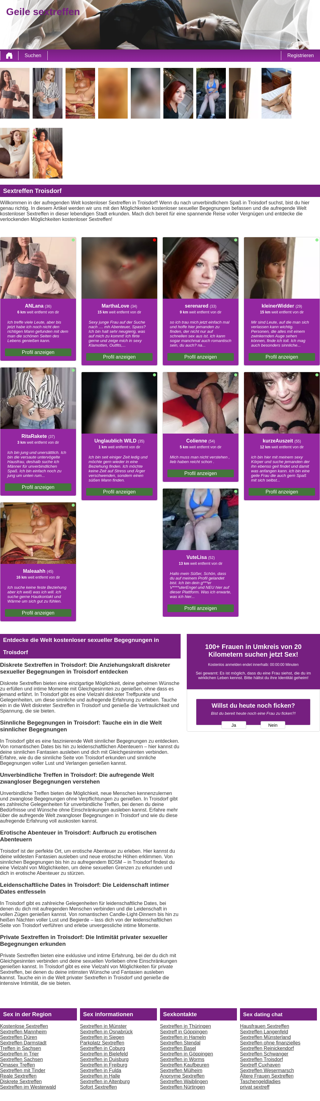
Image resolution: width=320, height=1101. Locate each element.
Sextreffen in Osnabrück (106, 1031)
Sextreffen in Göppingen (186, 1053)
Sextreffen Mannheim (23, 1031)
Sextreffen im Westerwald (28, 1087)
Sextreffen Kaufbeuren (184, 1065)
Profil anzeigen (38, 352)
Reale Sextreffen (18, 1076)
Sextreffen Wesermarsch (267, 1070)
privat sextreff (255, 1087)
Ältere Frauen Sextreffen (267, 1076)
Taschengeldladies (260, 1081)
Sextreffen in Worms (182, 1059)
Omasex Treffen (17, 1065)
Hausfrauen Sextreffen (264, 1026)
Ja (233, 725)
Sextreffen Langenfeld (264, 1031)
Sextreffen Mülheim (181, 1070)
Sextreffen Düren (18, 1037)
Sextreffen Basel (178, 1048)
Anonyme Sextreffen (182, 1076)
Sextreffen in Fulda (100, 1070)
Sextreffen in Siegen (102, 1037)
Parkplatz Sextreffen (102, 1042)
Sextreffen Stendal (180, 1042)
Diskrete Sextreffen (21, 1081)
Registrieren (300, 55)
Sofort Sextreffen (98, 1087)
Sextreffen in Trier (19, 1053)
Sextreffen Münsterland (265, 1037)
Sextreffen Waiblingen (184, 1081)
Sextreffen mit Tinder (22, 1070)
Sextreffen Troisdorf (261, 1059)
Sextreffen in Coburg (102, 1048)
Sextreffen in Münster (103, 1026)
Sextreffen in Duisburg (104, 1059)
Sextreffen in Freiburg (103, 1065)
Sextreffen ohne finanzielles (270, 1042)
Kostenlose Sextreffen (24, 1026)
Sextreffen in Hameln (183, 1037)
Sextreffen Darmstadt (23, 1042)
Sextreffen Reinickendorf (267, 1048)
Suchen (33, 55)
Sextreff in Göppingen (183, 1031)
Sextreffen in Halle (100, 1076)
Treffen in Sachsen (20, 1048)
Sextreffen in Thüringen (185, 1026)
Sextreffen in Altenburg (105, 1081)
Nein (273, 725)
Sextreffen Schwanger (264, 1053)
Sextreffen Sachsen (21, 1059)
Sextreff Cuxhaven (260, 1065)
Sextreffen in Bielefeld (104, 1053)
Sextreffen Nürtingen (182, 1087)
